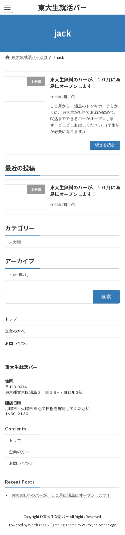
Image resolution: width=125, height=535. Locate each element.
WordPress (37, 525)
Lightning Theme (63, 525)
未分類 (15, 241)
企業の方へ (15, 331)
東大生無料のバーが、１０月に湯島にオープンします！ (61, 495)
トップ (11, 318)
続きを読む (105, 144)
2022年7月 (19, 274)
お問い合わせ (17, 343)
